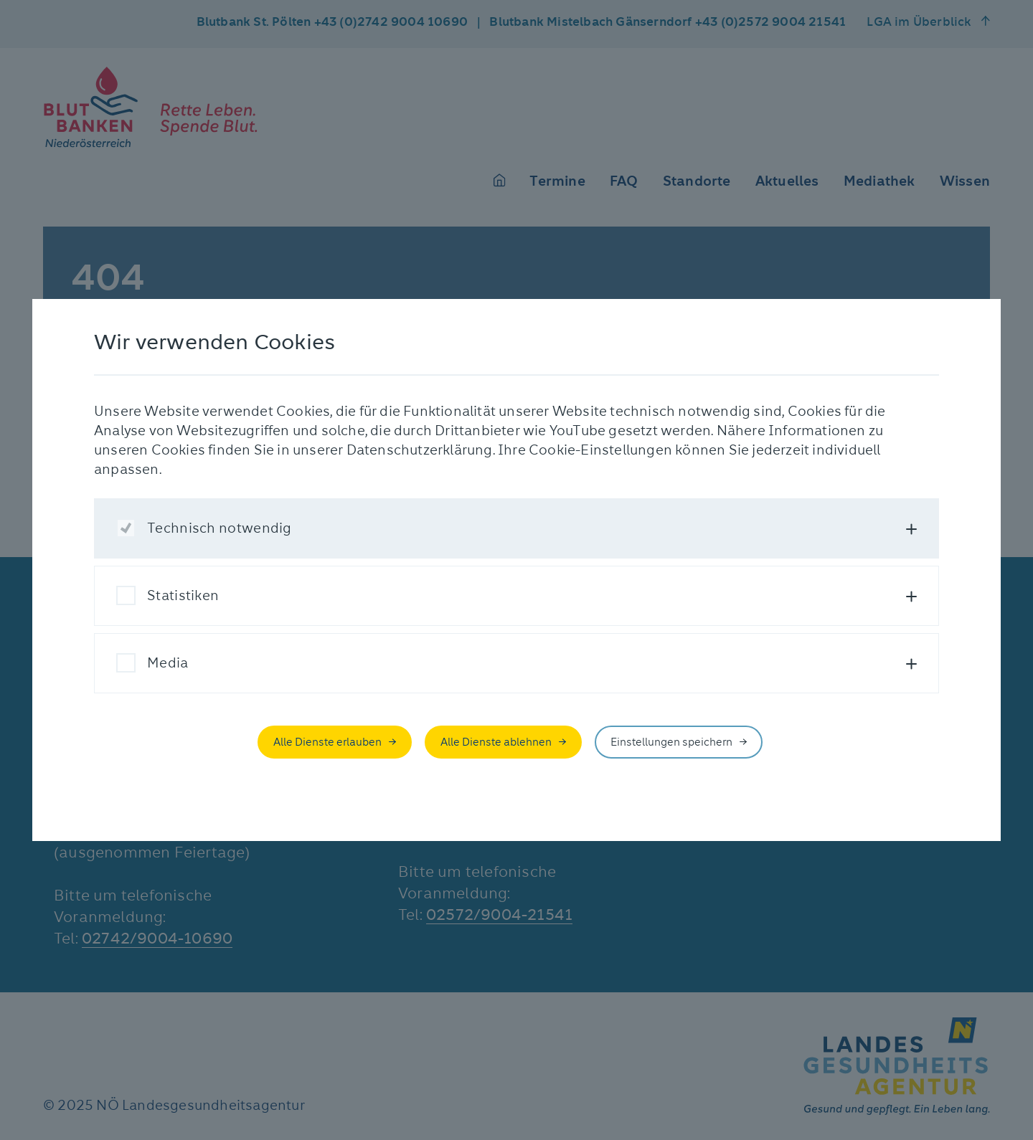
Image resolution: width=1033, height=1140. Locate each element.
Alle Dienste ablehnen (496, 742)
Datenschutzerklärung (419, 450)
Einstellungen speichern (671, 742)
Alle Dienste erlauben (327, 742)
